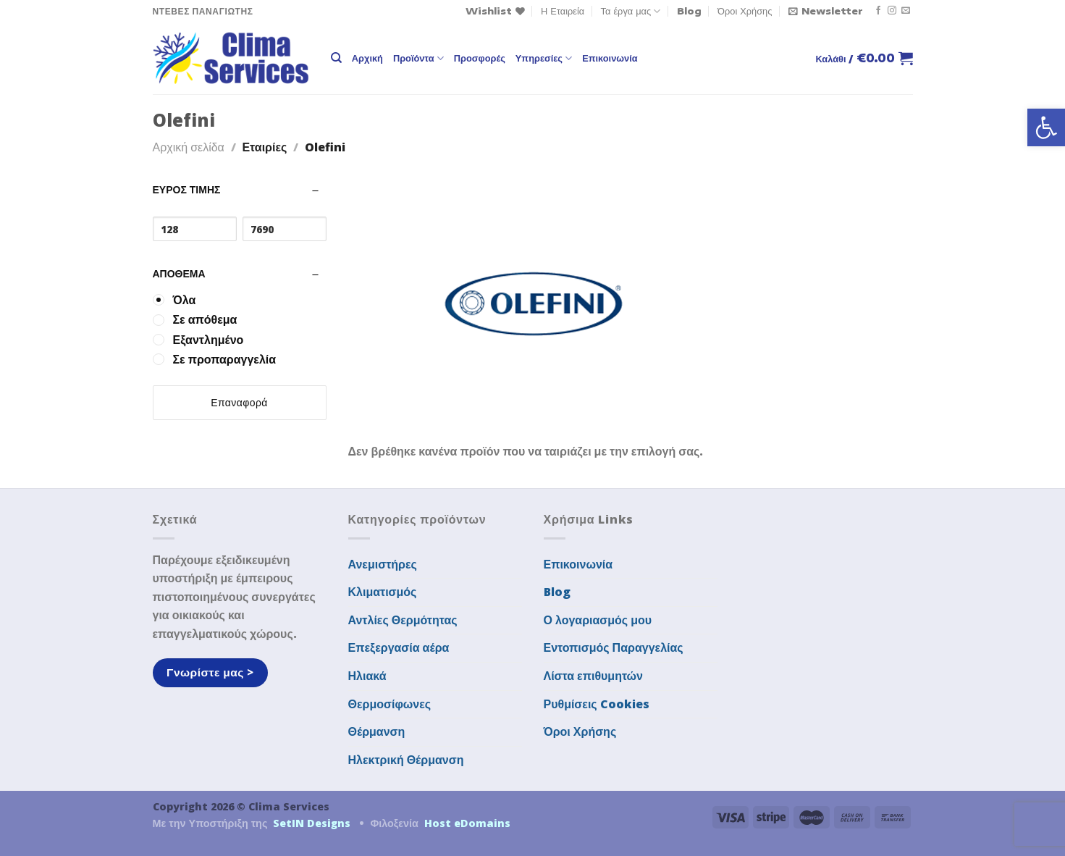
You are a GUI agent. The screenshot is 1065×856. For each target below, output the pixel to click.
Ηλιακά (367, 676)
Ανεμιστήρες (382, 564)
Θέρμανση (376, 731)
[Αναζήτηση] (336, 58)
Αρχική (367, 58)
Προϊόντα (418, 58)
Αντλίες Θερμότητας (403, 620)
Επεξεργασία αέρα (399, 647)
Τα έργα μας (631, 11)
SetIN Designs (311, 823)
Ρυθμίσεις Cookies (596, 704)
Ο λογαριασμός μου (598, 620)
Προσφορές (479, 58)
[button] (1046, 127)
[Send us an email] (905, 11)
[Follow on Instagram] (892, 11)
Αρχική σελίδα (188, 147)
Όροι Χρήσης (744, 11)
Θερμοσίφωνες (390, 704)
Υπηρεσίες (543, 58)
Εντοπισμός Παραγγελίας (613, 647)
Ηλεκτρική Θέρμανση (406, 760)
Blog (689, 11)
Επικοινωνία (609, 58)
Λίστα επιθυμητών (594, 676)
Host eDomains (467, 823)
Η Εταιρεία (562, 11)
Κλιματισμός (382, 592)
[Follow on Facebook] (878, 11)
